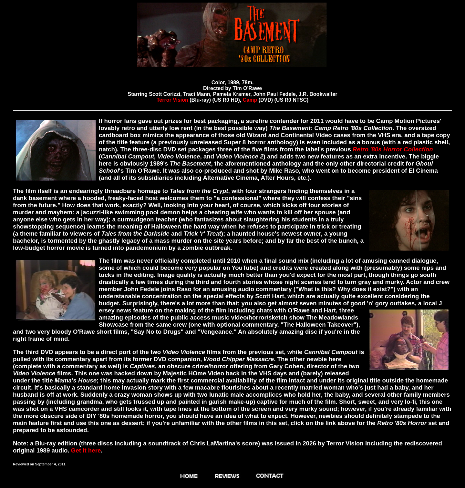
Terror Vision (172, 100)
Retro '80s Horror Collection (393, 149)
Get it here (86, 450)
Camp (250, 100)
